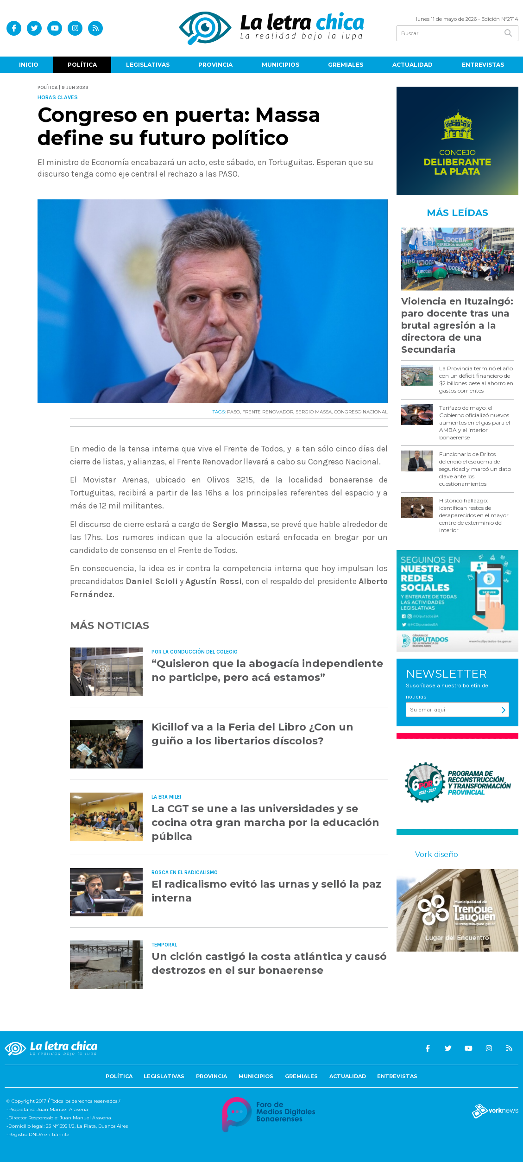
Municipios (280, 64)
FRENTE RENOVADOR (267, 412)
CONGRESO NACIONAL (361, 412)
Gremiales (345, 64)
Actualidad (412, 64)
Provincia (215, 64)
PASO (233, 412)
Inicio (28, 64)
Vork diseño (436, 854)
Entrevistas (483, 64)
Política (82, 64)
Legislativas (148, 64)
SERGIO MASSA (314, 412)
